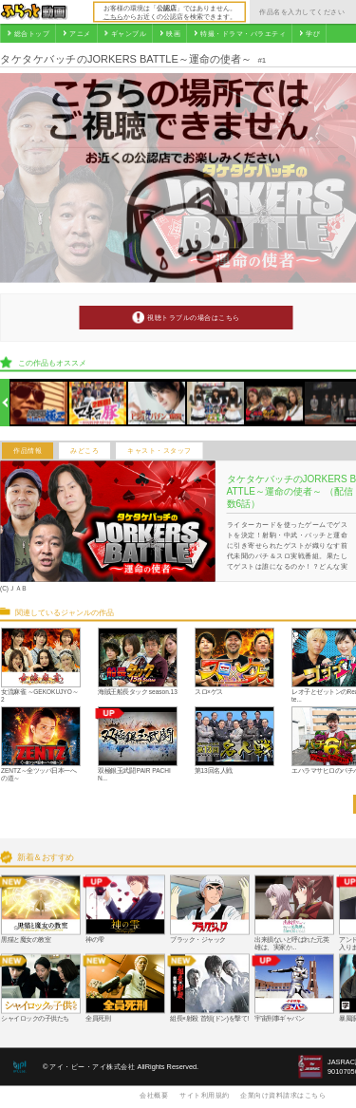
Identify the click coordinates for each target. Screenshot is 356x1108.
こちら (113, 16)
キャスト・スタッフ (159, 451)
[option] (39, 403)
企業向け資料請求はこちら (283, 1095)
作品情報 (27, 451)
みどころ (84, 451)
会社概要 (154, 1095)
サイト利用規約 (204, 1095)
